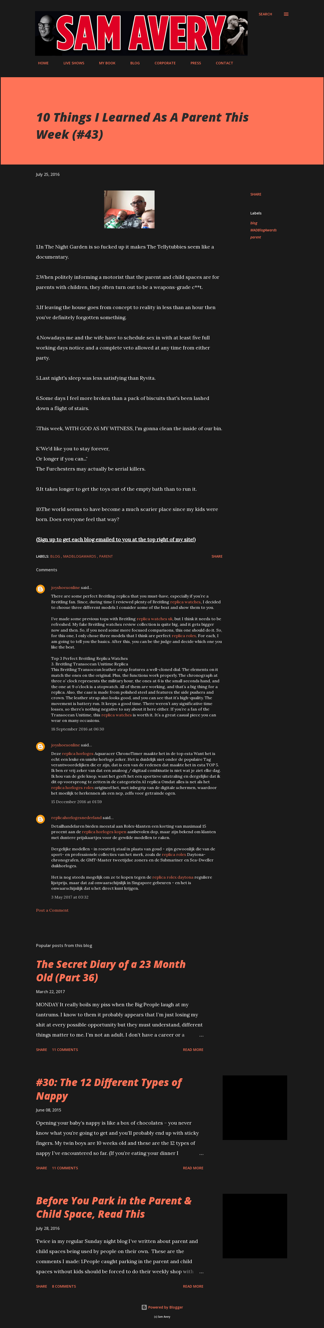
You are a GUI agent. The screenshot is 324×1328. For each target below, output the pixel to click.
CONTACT (221, 63)
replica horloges (78, 753)
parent (255, 237)
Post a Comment (52, 910)
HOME (40, 63)
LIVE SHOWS (71, 63)
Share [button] (255, 194)
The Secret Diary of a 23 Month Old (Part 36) (111, 970)
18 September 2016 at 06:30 (77, 728)
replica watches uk (154, 618)
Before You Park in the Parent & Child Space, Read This (114, 1207)
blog (253, 223)
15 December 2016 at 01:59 (76, 801)
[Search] (265, 14)
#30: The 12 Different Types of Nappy (109, 1088)
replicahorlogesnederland (76, 817)
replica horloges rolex (72, 787)
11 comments (65, 1049)
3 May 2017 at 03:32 (70, 897)
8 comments (64, 1286)
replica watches (185, 601)
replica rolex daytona (172, 877)
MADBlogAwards (263, 230)
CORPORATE (162, 63)
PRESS (193, 63)
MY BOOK (104, 63)
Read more (193, 1049)
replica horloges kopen (104, 831)
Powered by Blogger (162, 1307)
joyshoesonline (65, 587)
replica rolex (184, 635)
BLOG (132, 63)
